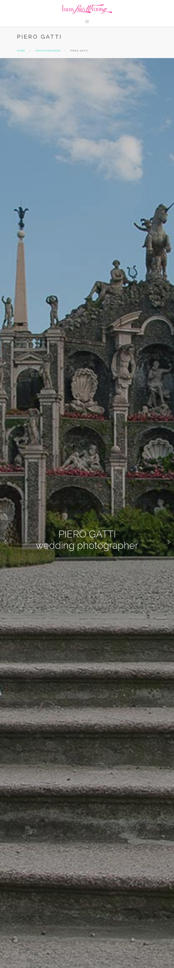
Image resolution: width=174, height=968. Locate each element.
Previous (5, 542)
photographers (48, 51)
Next (168, 542)
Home (21, 51)
